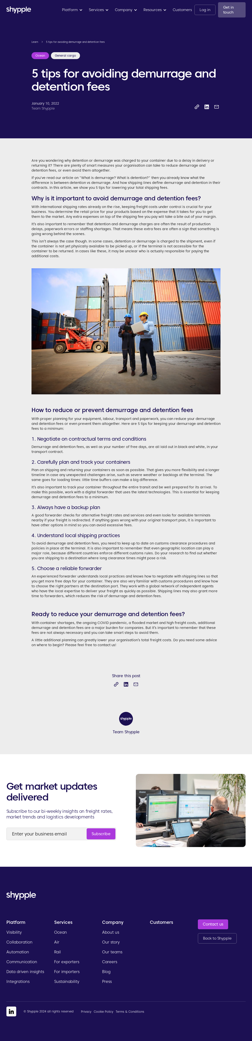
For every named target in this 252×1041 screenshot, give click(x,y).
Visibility (14, 932)
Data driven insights (25, 971)
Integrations (18, 981)
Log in (205, 10)
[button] (72, 9)
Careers (109, 962)
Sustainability (66, 981)
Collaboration (19, 942)
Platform (15, 922)
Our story (111, 942)
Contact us (213, 924)
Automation (17, 952)
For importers (66, 971)
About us (110, 932)
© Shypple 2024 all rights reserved (49, 1011)
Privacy (86, 1011)
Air (56, 942)
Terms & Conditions (130, 1011)
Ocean (60, 932)
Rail (57, 952)
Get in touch (228, 10)
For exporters (66, 962)
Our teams (112, 952)
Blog (106, 971)
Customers (182, 10)
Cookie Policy (103, 1011)
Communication (21, 962)
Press (107, 981)
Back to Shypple (217, 938)
